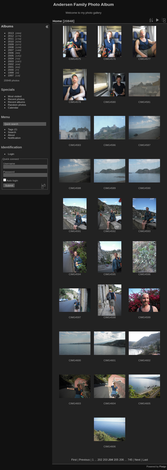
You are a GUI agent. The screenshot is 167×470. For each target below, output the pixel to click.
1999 (11, 72)
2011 (11, 38)
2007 (11, 50)
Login (11, 153)
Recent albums (16, 101)
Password (9, 171)
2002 (11, 64)
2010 (11, 41)
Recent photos (16, 99)
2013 (11, 33)
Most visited (15, 96)
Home (57, 21)
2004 (11, 58)
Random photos (17, 104)
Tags (10, 129)
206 (121, 459)
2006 (11, 52)
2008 (11, 47)
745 (130, 459)
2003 (11, 61)
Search (12, 132)
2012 (11, 35)
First (74, 459)
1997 (11, 75)
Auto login (10, 180)
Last (145, 459)
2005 (11, 55)
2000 (11, 69)
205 (116, 459)
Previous (84, 459)
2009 (11, 44)
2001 (11, 66)
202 (99, 459)
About (11, 135)
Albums (7, 26)
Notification (14, 137)
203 (105, 459)
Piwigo (162, 466)
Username (9, 163)
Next (137, 459)
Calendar (13, 107)
